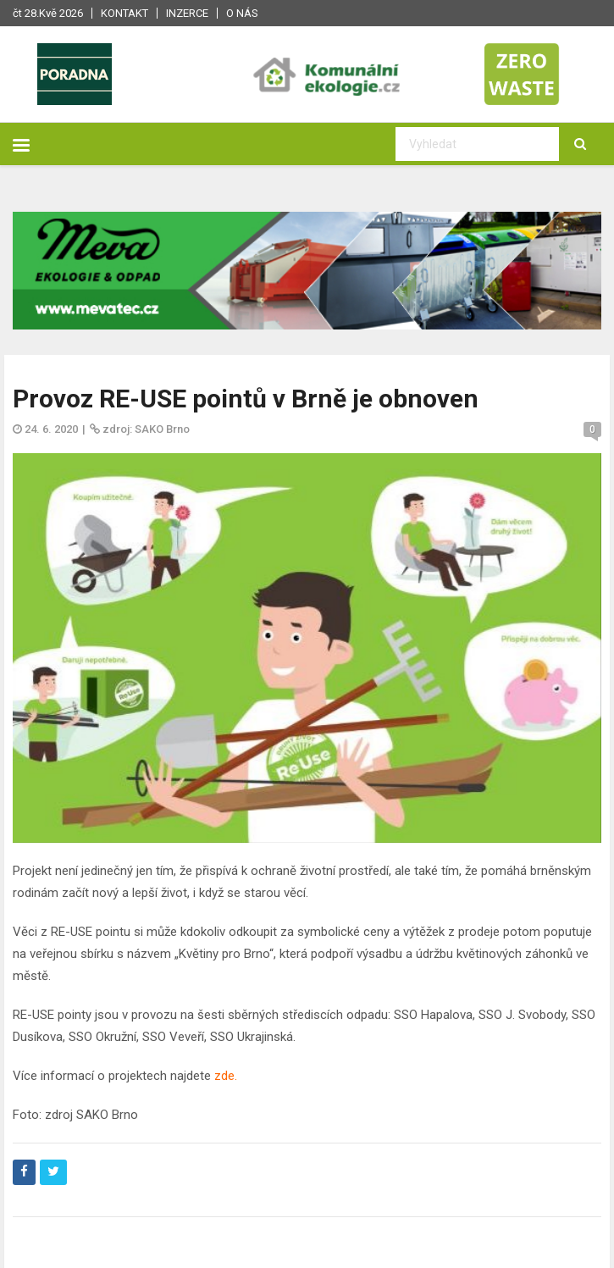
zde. (226, 1075)
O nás (242, 13)
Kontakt (124, 13)
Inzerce (187, 13)
